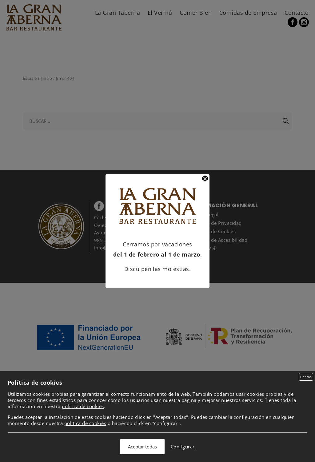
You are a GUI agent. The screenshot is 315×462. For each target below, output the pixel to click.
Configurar (183, 447)
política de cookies (83, 406)
